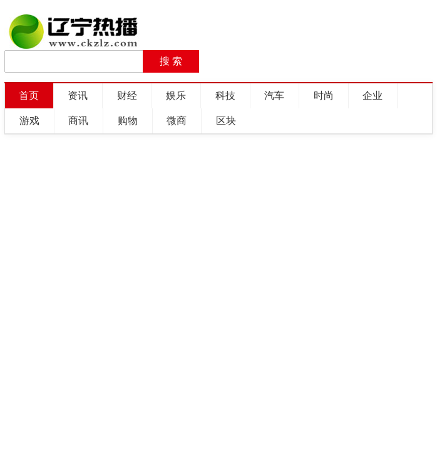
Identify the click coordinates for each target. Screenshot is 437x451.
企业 (372, 95)
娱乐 (176, 95)
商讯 (78, 120)
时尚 (324, 95)
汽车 (274, 95)
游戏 (29, 120)
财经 (127, 95)
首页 (29, 95)
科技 (225, 95)
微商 (177, 120)
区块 (226, 120)
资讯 (78, 95)
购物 (128, 120)
